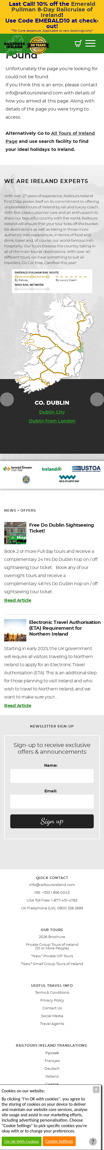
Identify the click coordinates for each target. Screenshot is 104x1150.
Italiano (52, 1076)
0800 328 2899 (70, 908)
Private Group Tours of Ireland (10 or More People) (52, 946)
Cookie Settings (59, 1141)
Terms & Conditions (52, 993)
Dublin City (52, 412)
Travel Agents (52, 1024)
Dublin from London (52, 421)
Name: (50, 766)
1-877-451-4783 (64, 900)
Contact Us (52, 1008)
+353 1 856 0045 (56, 893)
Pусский (52, 1053)
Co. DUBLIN (52, 402)
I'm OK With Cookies (21, 1141)
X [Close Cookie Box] (96, 1089)
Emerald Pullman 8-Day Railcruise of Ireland (53, 9)
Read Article (17, 600)
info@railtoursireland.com (52, 885)
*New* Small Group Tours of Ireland (52, 964)
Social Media (52, 1016)
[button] (78, 44)
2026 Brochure (52, 937)
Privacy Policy (52, 1000)
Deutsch (52, 1069)
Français (52, 1061)
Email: (50, 791)
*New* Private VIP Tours (52, 956)
